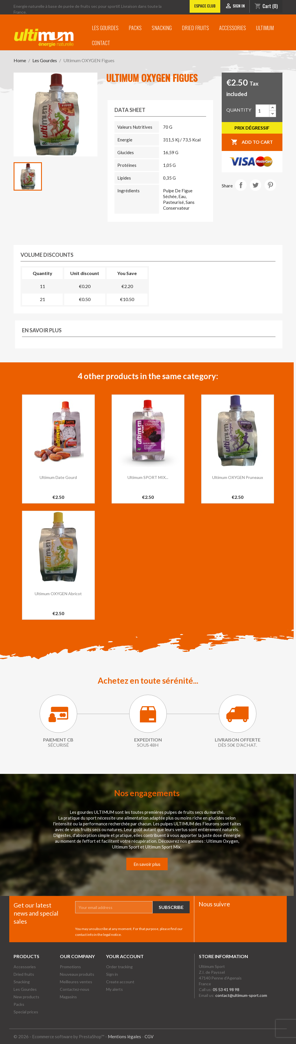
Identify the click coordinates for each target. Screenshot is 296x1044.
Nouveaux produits (77, 974)
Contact (101, 43)
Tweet (255, 185)
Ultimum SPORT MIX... (147, 477)
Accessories (232, 28)
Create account (120, 981)
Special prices (26, 1011)
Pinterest (270, 185)
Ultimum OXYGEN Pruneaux (237, 477)
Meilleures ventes (76, 981)
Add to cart (252, 142)
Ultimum (265, 28)
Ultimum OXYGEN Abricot (58, 593)
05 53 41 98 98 (226, 989)
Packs (135, 28)
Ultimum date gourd (58, 477)
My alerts (114, 989)
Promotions (70, 966)
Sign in (112, 974)
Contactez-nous (74, 989)
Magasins (68, 996)
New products (26, 996)
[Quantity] (262, 110)
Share (241, 185)
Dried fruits (195, 28)
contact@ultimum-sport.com (241, 995)
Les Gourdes (105, 28)
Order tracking (119, 966)
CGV (149, 1036)
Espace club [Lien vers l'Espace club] (205, 6)
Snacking (162, 28)
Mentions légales (124, 1036)
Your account (125, 956)
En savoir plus (147, 864)
